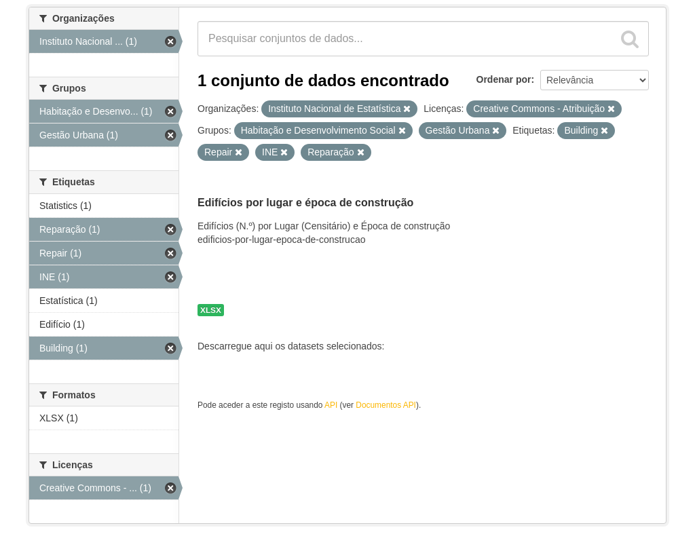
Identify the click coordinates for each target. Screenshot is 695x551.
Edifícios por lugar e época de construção (305, 202)
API (330, 405)
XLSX (210, 310)
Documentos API (386, 405)
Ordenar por (503, 79)
